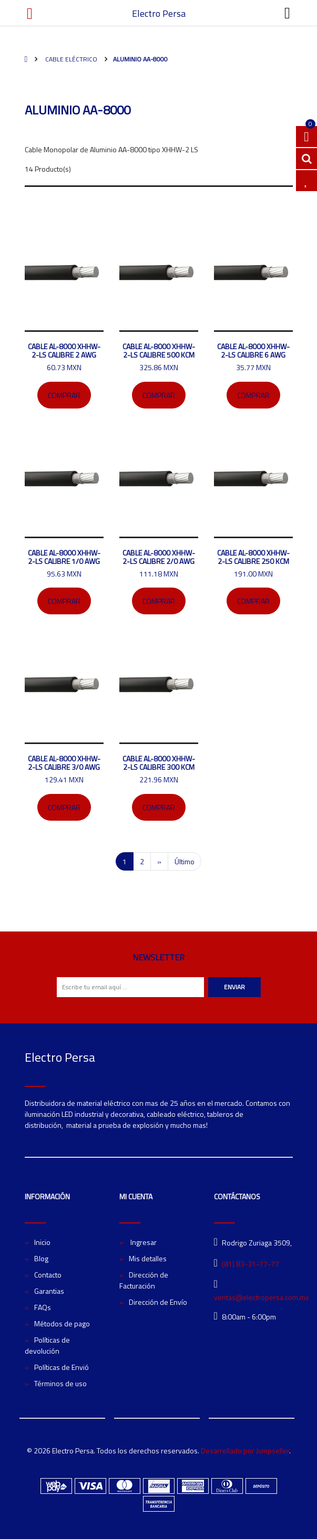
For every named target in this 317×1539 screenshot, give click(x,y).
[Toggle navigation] (287, 13)
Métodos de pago (62, 1323)
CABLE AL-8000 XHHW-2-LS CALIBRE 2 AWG (64, 350)
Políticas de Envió (61, 1367)
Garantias (49, 1290)
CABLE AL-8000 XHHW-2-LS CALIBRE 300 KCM (158, 762)
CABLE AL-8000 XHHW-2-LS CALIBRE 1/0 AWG (64, 557)
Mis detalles (148, 1258)
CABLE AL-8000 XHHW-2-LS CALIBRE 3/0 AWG (64, 762)
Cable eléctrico (70, 59)
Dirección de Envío (158, 1301)
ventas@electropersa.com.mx (261, 1297)
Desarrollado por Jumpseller (245, 1450)
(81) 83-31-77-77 (250, 1263)
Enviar (234, 987)
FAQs (42, 1307)
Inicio (42, 1242)
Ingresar (143, 1242)
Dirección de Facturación (143, 1280)
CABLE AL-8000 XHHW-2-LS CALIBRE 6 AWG (253, 350)
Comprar (64, 395)
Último (185, 861)
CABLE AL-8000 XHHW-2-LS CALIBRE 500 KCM (158, 350)
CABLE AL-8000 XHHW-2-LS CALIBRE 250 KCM (253, 557)
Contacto (48, 1274)
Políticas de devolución (47, 1345)
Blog (41, 1258)
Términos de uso (60, 1383)
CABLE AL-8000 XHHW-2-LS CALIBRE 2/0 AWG (158, 557)
